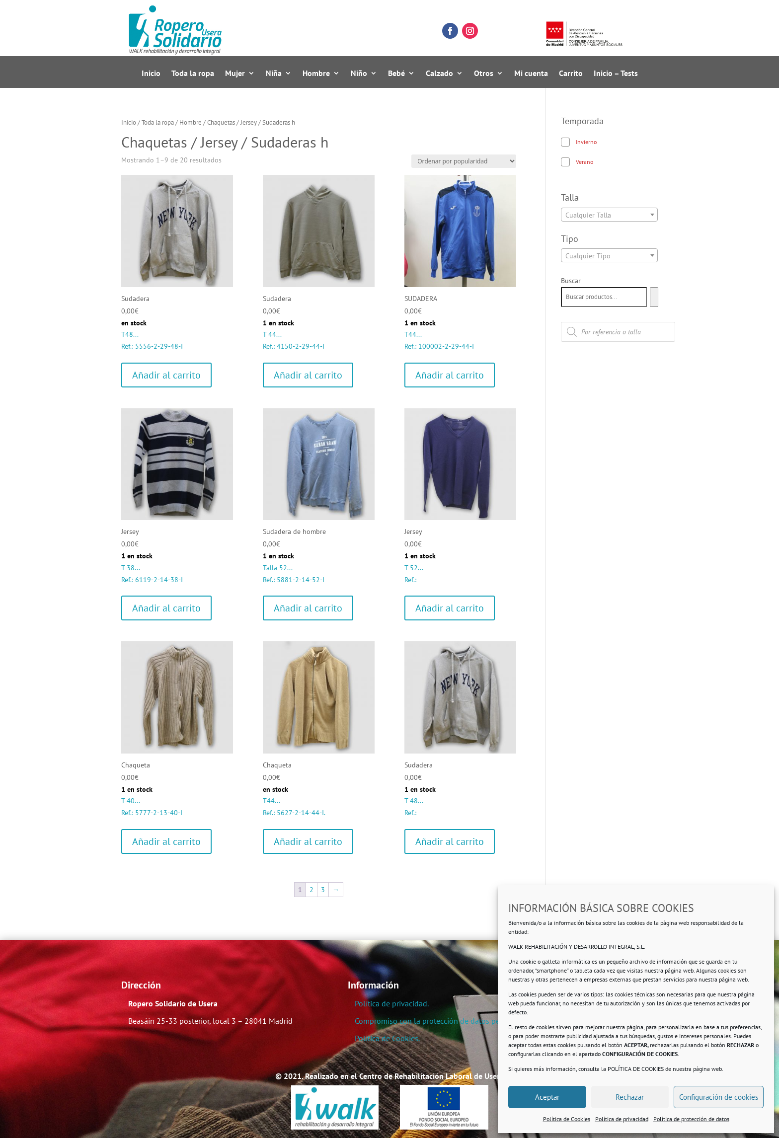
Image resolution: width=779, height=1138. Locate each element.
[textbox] (609, 215)
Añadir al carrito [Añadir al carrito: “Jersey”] (166, 608)
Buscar (571, 280)
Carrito (571, 74)
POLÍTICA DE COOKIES (636, 1068)
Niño (359, 74)
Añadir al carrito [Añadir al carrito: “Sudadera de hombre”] (308, 608)
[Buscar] (654, 297)
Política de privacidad (621, 1119)
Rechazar (630, 1097)
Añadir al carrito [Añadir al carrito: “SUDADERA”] (449, 375)
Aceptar (547, 1097)
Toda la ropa (192, 74)
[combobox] (609, 215)
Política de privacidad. (392, 1003)
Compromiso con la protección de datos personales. (442, 1021)
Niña (274, 74)
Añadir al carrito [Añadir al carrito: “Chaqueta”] (166, 841)
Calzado (439, 74)
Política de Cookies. (387, 1038)
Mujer (235, 74)
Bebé (396, 74)
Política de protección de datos (691, 1119)
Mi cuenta (531, 74)
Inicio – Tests (616, 74)
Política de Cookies (566, 1119)
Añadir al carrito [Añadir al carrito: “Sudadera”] (166, 375)
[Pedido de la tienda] (463, 161)
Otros (483, 74)
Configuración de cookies (718, 1097)
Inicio (151, 74)
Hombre (316, 74)
